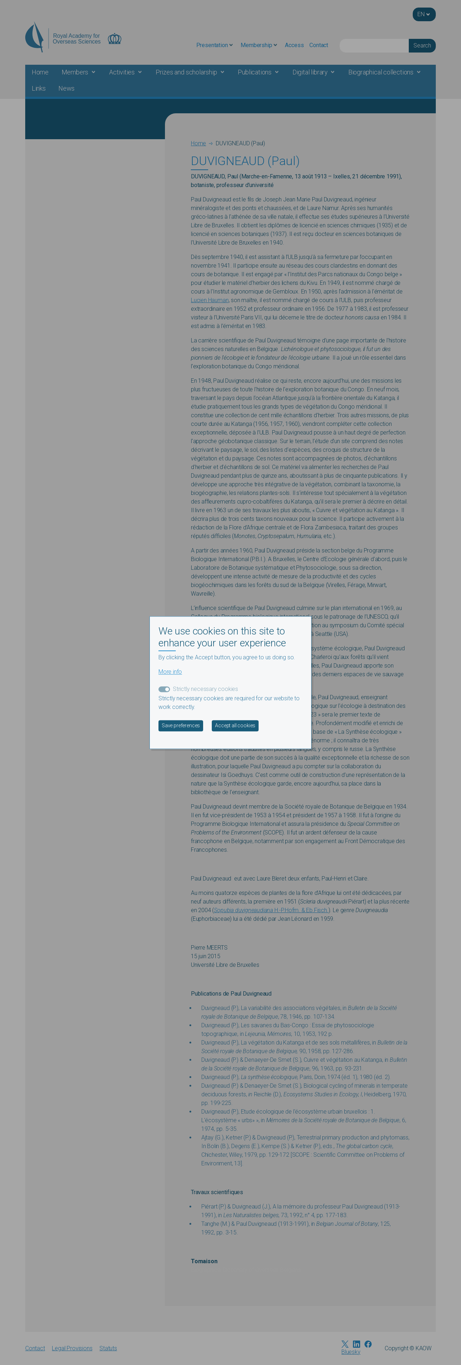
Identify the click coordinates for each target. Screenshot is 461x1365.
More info (170, 671)
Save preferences (181, 725)
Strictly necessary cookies (205, 689)
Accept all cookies (235, 725)
